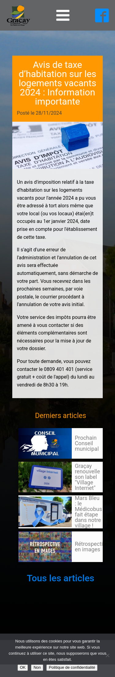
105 (30, 568)
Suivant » (40, 568)
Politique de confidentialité (72, 667)
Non (37, 667)
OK (23, 667)
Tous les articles (60, 578)
